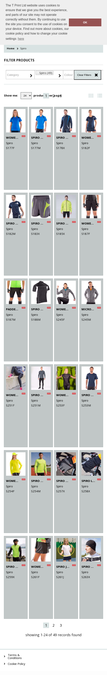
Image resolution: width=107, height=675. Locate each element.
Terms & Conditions (15, 656)
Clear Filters (84, 75)
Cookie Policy (16, 663)
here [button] (21, 38)
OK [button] (85, 22)
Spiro (23, 48)
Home (10, 48)
